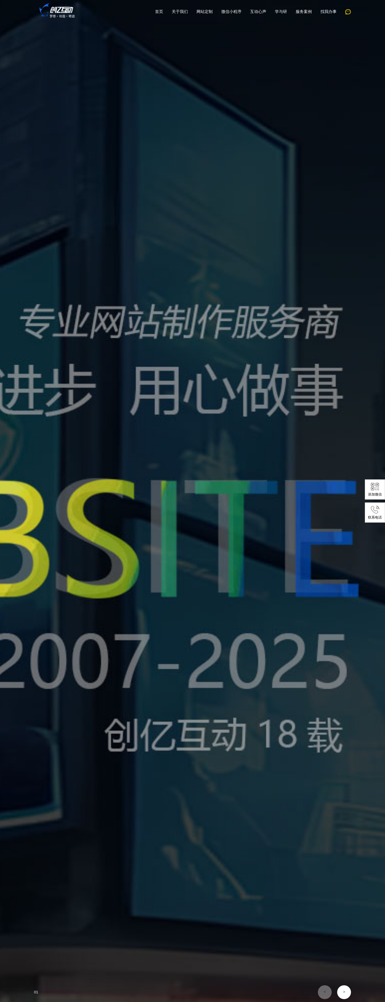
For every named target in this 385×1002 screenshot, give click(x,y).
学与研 (281, 11)
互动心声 (258, 11)
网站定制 (205, 11)
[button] (325, 992)
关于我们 (180, 11)
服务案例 (304, 11)
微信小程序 (231, 11)
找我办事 (328, 11)
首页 (159, 11)
